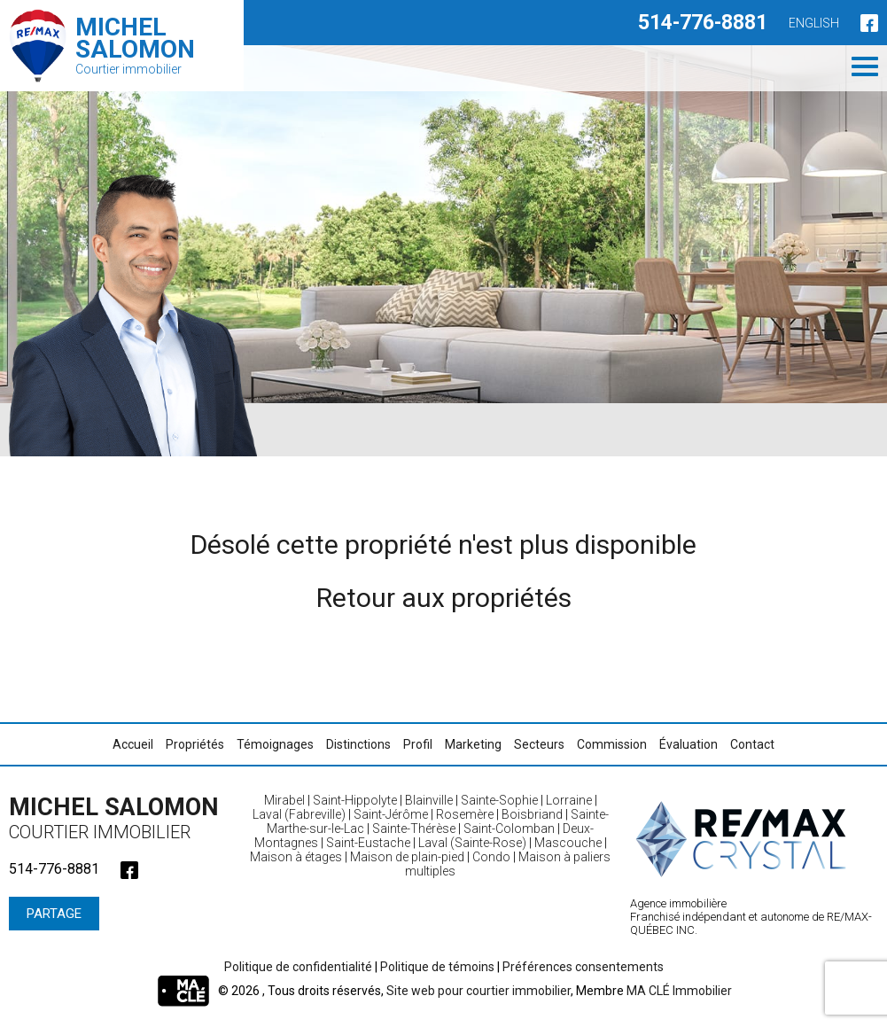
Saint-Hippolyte (355, 800)
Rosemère (465, 814)
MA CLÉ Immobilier (679, 991)
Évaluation (688, 744)
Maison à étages (296, 857)
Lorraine (569, 800)
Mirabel (284, 800)
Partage (54, 914)
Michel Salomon (119, 818)
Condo (491, 857)
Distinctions (358, 744)
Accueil (133, 744)
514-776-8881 (702, 23)
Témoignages (275, 744)
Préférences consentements (583, 967)
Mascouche (568, 843)
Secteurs (539, 744)
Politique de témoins (437, 967)
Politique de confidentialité (298, 967)
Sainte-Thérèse (413, 828)
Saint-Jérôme (391, 814)
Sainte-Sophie (499, 800)
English (814, 23)
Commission (612, 744)
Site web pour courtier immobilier (478, 991)
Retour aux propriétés (444, 597)
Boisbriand (532, 814)
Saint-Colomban (509, 828)
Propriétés (195, 744)
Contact (752, 744)
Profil (417, 744)
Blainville (429, 800)
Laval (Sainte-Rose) (472, 843)
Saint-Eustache (368, 843)
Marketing (473, 744)
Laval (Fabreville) (299, 814)
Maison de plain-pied (407, 857)
